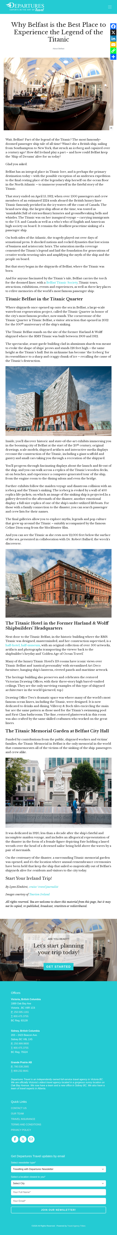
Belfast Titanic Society (62, 282)
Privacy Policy (21, 1130)
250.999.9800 (21, 1043)
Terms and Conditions (26, 1124)
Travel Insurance (23, 1119)
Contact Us (19, 1108)
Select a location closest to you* (28, 1177)
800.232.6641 (21, 1071)
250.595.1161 (21, 1012)
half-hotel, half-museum (22, 645)
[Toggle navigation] (110, 7)
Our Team (17, 1113)
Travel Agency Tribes (76, 1226)
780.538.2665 (21, 1066)
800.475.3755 (21, 1016)
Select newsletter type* (23, 1162)
